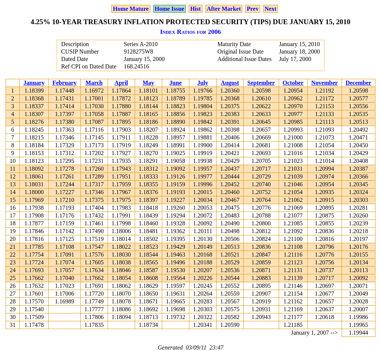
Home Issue (170, 9)
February (64, 83)
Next (270, 9)
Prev (253, 9)
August (230, 83)
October (293, 83)
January (34, 83)
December (358, 83)
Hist (195, 9)
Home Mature (130, 9)
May (148, 83)
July (202, 83)
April (121, 83)
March (94, 83)
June (175, 83)
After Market (224, 9)
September (261, 83)
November (324, 83)
